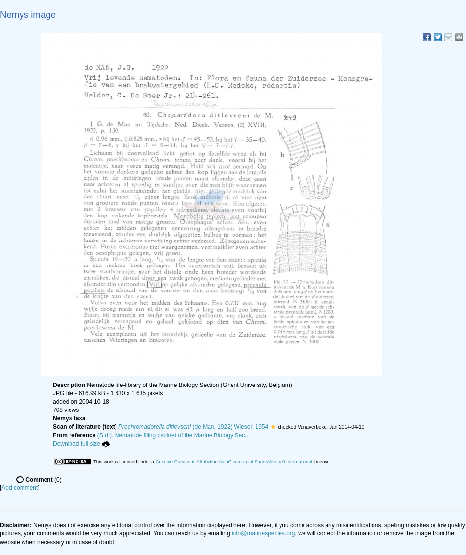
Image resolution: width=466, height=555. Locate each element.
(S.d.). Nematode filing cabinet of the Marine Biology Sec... (173, 435)
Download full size (81, 443)
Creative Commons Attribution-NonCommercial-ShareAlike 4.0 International (233, 461)
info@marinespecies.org (263, 533)
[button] (273, 426)
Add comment (19, 487)
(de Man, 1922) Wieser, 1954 (193, 426)
